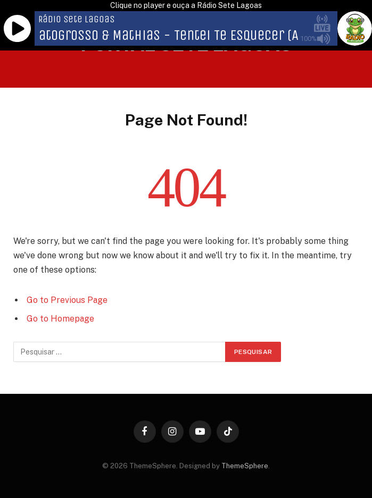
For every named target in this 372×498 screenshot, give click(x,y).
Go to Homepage (60, 319)
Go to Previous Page (67, 300)
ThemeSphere (244, 466)
